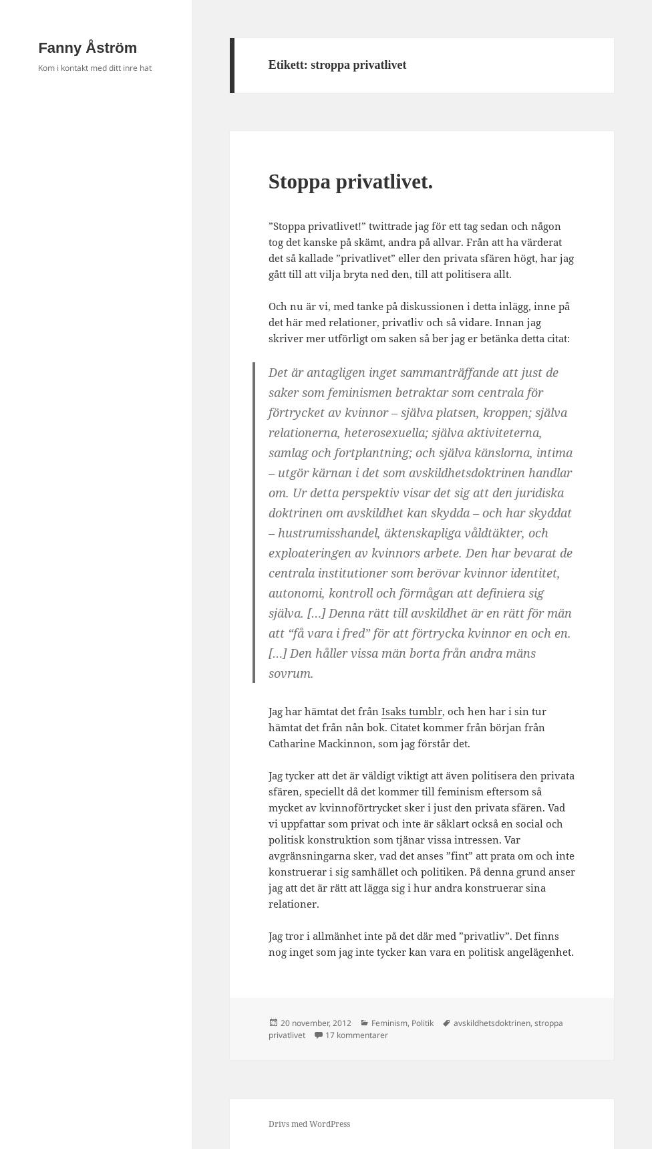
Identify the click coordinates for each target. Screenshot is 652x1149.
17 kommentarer (356, 1035)
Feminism (389, 1023)
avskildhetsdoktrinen (492, 1023)
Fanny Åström (87, 47)
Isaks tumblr (411, 711)
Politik (423, 1023)
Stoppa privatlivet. (351, 181)
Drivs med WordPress (309, 1124)
